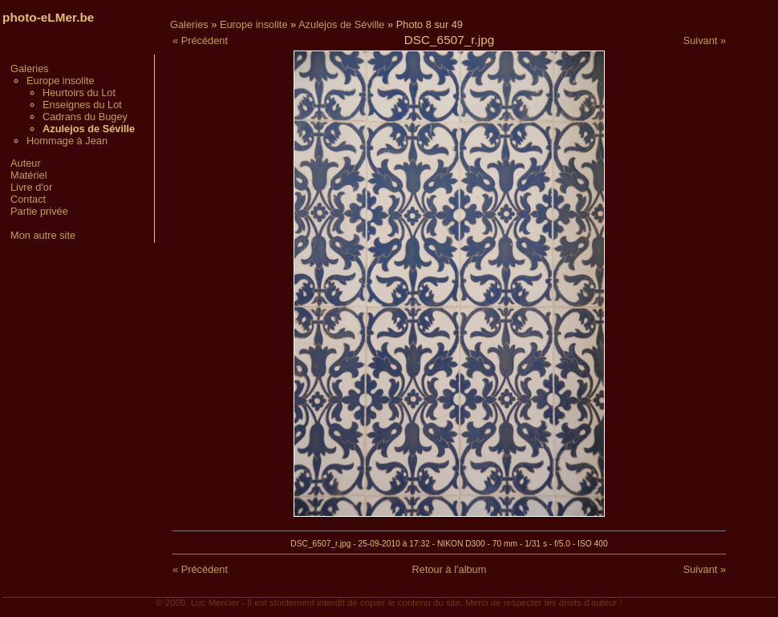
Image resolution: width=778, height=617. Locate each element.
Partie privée (39, 211)
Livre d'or (31, 187)
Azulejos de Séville (341, 24)
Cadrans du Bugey (85, 117)
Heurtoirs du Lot (79, 93)
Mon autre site (42, 235)
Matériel (28, 175)
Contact (28, 199)
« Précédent (200, 40)
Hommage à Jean (66, 141)
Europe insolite (60, 81)
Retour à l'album (449, 569)
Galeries (29, 69)
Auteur (25, 163)
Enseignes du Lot (82, 105)
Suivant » (704, 40)
